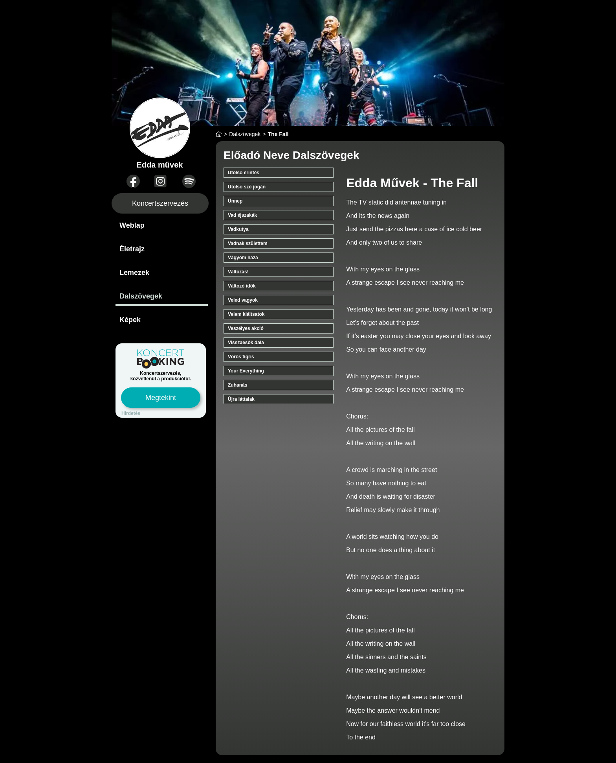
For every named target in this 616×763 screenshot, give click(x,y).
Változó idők (242, 286)
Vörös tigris (241, 356)
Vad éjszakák (242, 215)
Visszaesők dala (246, 342)
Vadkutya (238, 229)
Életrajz (132, 249)
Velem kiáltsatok (246, 314)
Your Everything (246, 371)
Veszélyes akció (246, 328)
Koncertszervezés (160, 203)
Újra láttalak (241, 399)
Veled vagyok (243, 300)
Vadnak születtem (248, 243)
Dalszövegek (140, 296)
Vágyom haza (243, 257)
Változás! (238, 272)
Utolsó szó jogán (247, 187)
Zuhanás (237, 385)
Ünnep (235, 201)
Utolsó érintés (243, 172)
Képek (130, 320)
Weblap (132, 225)
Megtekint (160, 398)
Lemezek (134, 272)
